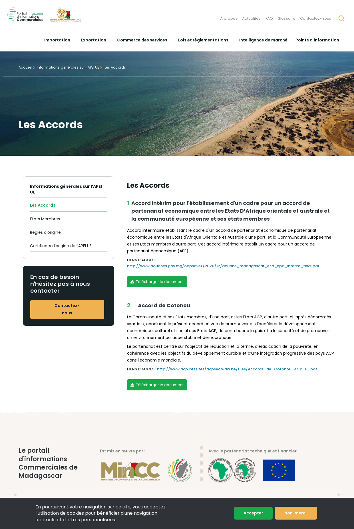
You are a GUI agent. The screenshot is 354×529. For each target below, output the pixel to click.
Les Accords (42, 205)
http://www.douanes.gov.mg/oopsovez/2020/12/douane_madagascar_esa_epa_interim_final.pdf (223, 266)
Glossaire (286, 18)
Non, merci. (296, 513)
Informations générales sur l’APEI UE (68, 67)
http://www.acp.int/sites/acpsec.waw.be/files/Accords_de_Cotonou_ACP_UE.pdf (237, 369)
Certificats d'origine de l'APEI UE (61, 246)
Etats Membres (45, 219)
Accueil (25, 67)
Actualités (251, 18)
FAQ (269, 18)
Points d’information (317, 40)
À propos (229, 18)
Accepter (253, 513)
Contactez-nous (315, 18)
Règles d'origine (45, 232)
